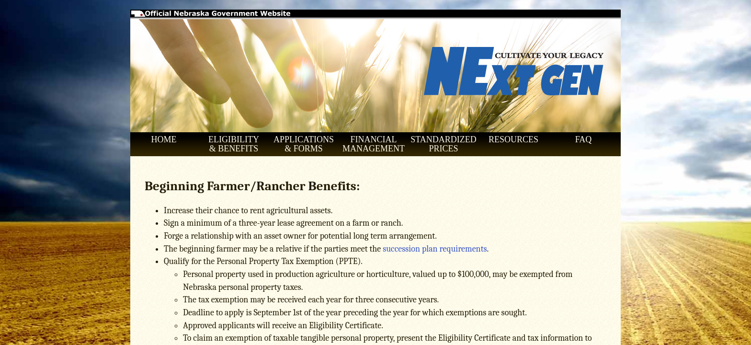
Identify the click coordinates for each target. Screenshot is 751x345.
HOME (164, 139)
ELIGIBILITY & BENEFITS (233, 144)
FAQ (583, 139)
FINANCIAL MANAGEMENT (373, 144)
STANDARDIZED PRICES (443, 144)
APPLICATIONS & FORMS (303, 144)
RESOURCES (513, 139)
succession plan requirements (435, 249)
